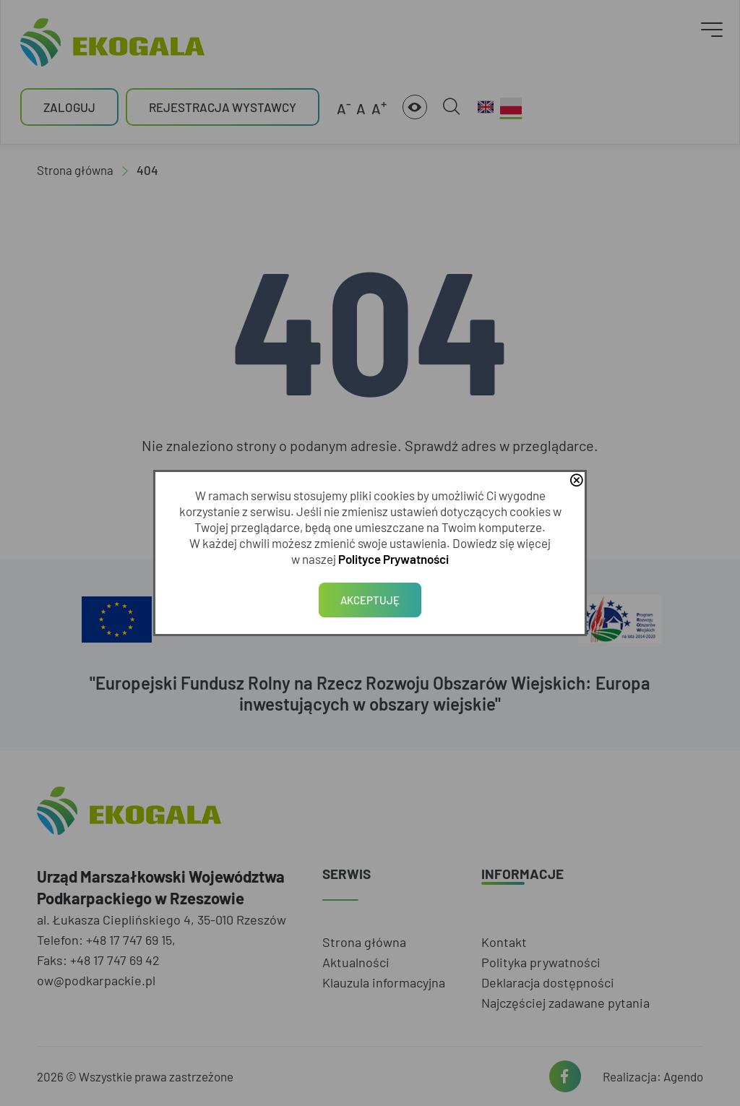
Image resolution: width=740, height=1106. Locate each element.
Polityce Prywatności (393, 559)
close (576, 481)
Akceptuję (370, 599)
